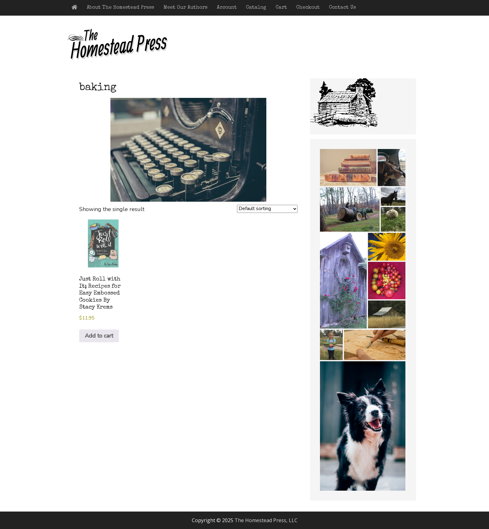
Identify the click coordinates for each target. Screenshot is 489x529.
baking (97, 88)
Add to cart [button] (99, 335)
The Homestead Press (129, 48)
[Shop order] (267, 209)
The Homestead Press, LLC (266, 520)
